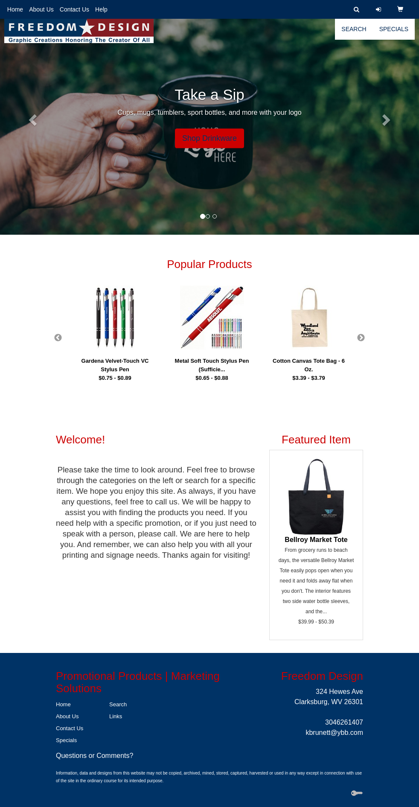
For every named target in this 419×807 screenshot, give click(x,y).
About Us (41, 9)
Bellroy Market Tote (316, 539)
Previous (58, 338)
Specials (393, 34)
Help (101, 9)
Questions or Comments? (94, 755)
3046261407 (344, 722)
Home (15, 9)
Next (361, 338)
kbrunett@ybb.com (334, 732)
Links (115, 716)
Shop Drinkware (209, 138)
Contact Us (74, 9)
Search (353, 34)
